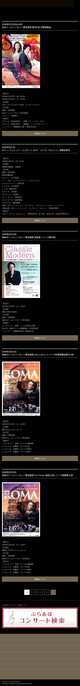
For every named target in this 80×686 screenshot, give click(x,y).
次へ (53, 592)
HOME (40, 637)
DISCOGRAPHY (40, 661)
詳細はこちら (40, 133)
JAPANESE (16, 674)
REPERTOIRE (40, 655)
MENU (76, 3)
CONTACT (40, 667)
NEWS (40, 643)
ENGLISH (6, 674)
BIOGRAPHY (40, 649)
